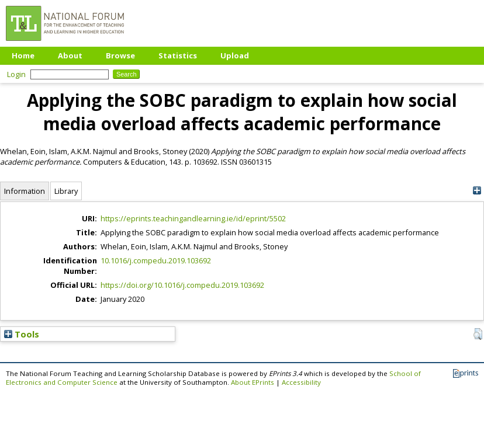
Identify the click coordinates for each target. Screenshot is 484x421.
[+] (476, 190)
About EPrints (252, 382)
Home (23, 55)
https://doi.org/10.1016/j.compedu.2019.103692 (182, 285)
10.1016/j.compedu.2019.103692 (156, 260)
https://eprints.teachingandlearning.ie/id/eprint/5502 (193, 218)
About (70, 55)
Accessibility (301, 382)
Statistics (177, 55)
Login (16, 74)
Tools (21, 334)
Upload (234, 55)
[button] (477, 334)
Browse (120, 55)
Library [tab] (66, 191)
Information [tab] (24, 191)
